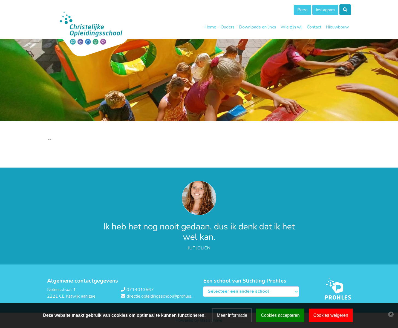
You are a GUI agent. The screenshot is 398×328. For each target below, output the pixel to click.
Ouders (228, 27)
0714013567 (140, 290)
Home (210, 27)
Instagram (325, 10)
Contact (314, 27)
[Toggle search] (345, 9)
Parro (302, 10)
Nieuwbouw (337, 27)
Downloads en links (257, 27)
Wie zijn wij (291, 27)
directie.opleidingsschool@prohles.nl (160, 296)
